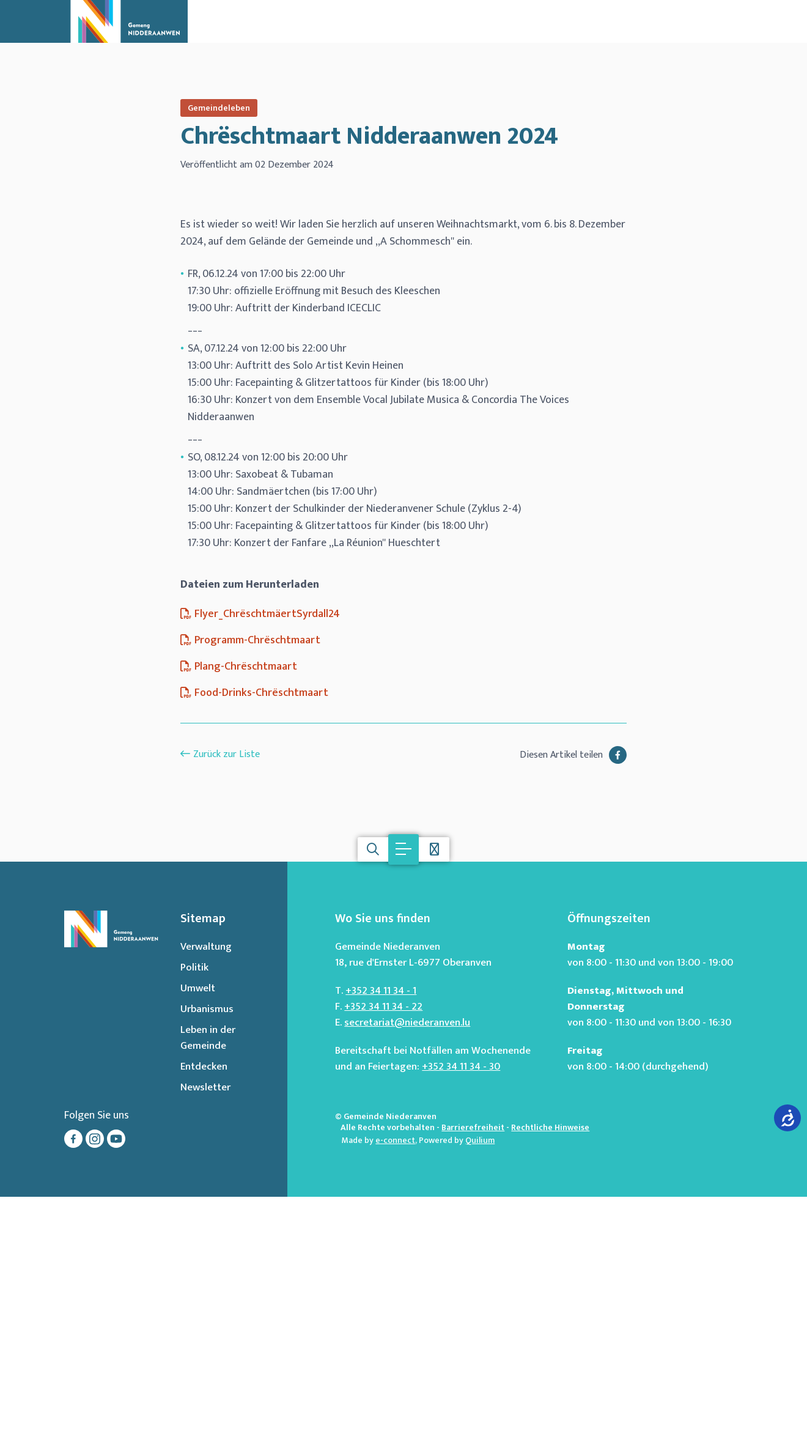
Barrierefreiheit (472, 1373)
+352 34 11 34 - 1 (380, 1235)
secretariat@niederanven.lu (407, 1267)
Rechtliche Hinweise (550, 1373)
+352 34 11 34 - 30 (461, 1311)
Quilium (480, 1385)
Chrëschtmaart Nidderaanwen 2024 (369, 136)
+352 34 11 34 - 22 (383, 1251)
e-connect (395, 1385)
